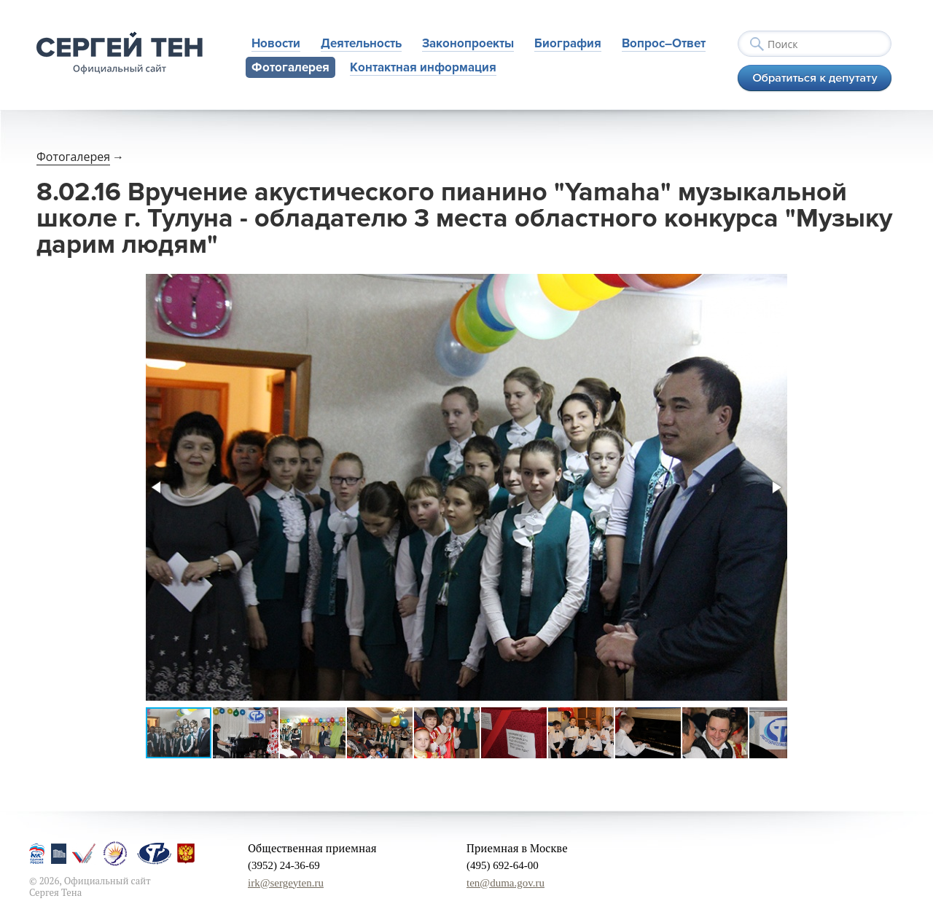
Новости (275, 43)
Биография (567, 43)
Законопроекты (468, 43)
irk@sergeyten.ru (286, 883)
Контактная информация (423, 67)
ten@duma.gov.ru (505, 883)
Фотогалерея (290, 67)
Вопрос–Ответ (664, 43)
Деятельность (361, 43)
